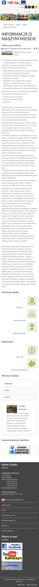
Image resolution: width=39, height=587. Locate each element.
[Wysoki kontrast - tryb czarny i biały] (29, 7)
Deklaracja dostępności (8, 520)
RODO (4, 510)
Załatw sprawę (6, 505)
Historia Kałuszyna (25, 315)
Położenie (26, 302)
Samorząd (26, 351)
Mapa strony (5, 525)
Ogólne (24, 25)
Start (12, 25)
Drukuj (34, 48)
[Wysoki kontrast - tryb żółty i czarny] (36, 7)
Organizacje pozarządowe (24, 364)
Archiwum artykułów (8, 531)
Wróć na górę (32, 585)
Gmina (18, 25)
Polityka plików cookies (8, 515)
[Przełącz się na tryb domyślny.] (26, 7)
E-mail (36, 48)
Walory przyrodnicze (25, 328)
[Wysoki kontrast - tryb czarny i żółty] (33, 7)
